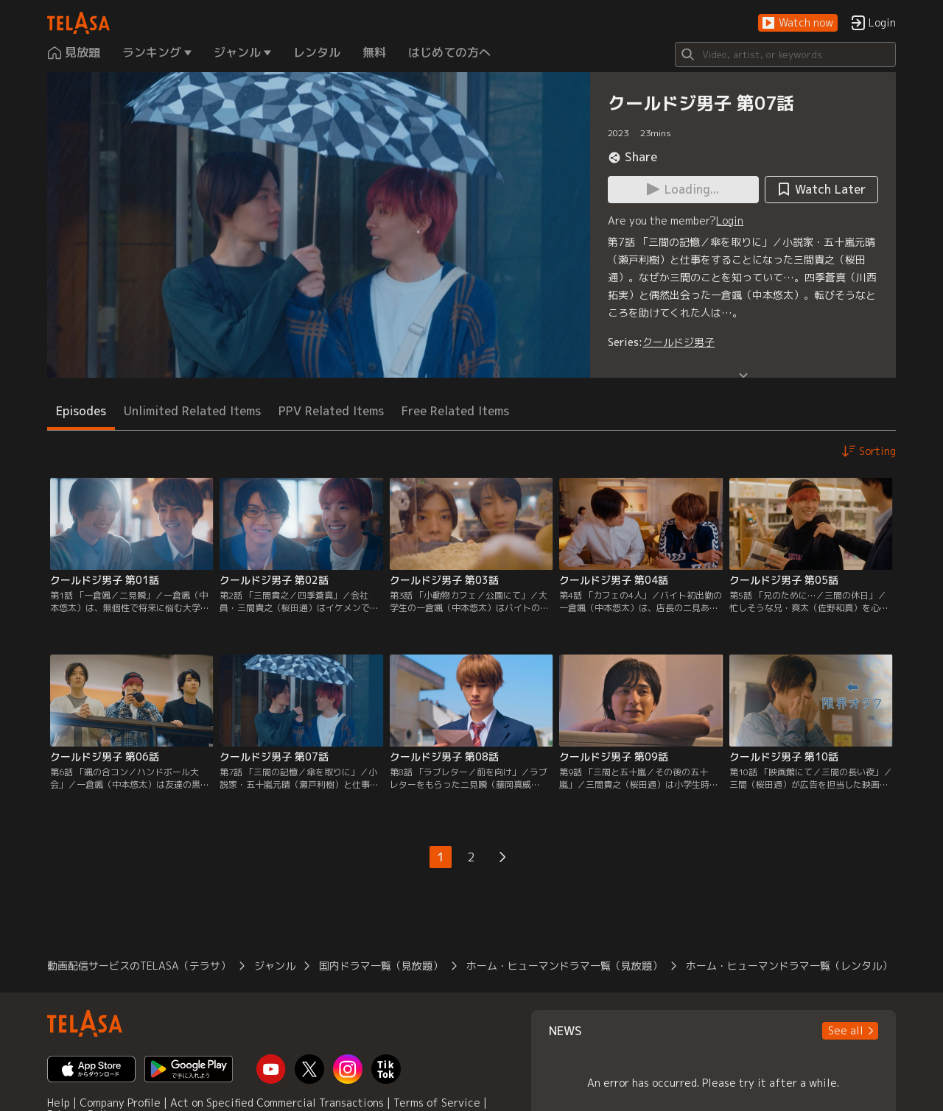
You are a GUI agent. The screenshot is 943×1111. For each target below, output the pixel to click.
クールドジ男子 (678, 342)
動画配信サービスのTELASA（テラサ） (139, 966)
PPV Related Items (331, 411)
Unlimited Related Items (192, 411)
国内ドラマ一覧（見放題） (381, 966)
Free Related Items (455, 411)
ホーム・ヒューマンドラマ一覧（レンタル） (789, 966)
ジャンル (274, 966)
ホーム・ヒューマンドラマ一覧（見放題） (564, 966)
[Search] (785, 54)
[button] (798, 23)
